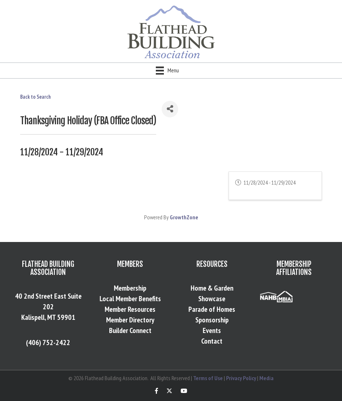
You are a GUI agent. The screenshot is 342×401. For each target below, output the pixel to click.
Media (266, 378)
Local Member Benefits (130, 298)
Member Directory (130, 320)
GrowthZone (184, 217)
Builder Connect (130, 330)
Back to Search (35, 96)
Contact (211, 341)
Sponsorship (212, 320)
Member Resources (130, 309)
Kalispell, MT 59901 (48, 317)
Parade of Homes (211, 309)
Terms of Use (208, 378)
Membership (130, 288)
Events (212, 330)
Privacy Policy (241, 378)
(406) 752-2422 (48, 342)
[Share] (170, 109)
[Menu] (167, 70)
